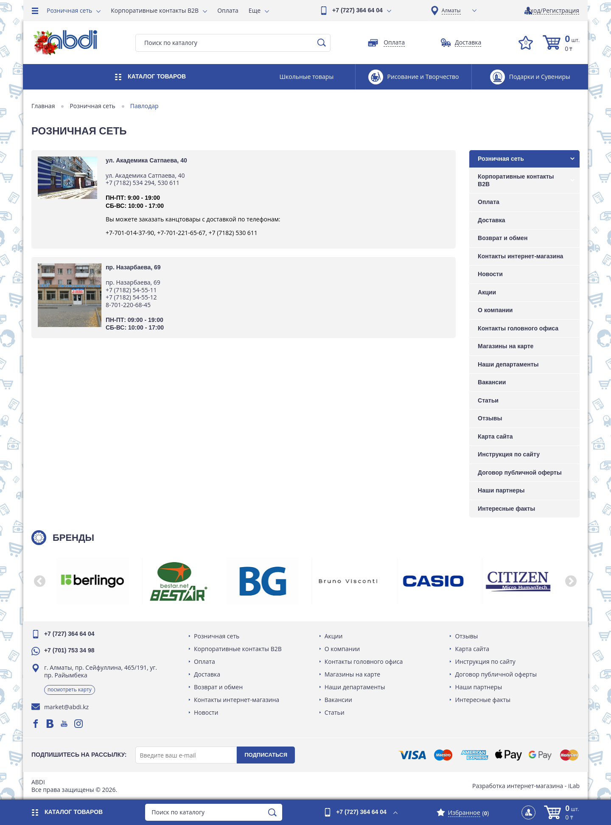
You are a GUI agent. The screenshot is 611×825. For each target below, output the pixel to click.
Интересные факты (506, 508)
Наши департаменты (507, 364)
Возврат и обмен (502, 238)
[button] (40, 581)
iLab (573, 786)
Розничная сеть (69, 10)
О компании (494, 310)
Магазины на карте (505, 346)
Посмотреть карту (70, 689)
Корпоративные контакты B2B (155, 10)
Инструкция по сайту (508, 454)
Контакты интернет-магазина (520, 256)
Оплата (227, 10)
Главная (44, 106)
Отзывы (489, 418)
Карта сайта (494, 436)
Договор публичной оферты (519, 472)
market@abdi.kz (67, 707)
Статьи (487, 400)
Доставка (490, 220)
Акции (486, 292)
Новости (489, 274)
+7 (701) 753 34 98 (70, 650)
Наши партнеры (500, 490)
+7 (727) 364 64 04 (357, 10)
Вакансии (491, 382)
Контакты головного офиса (517, 328)
